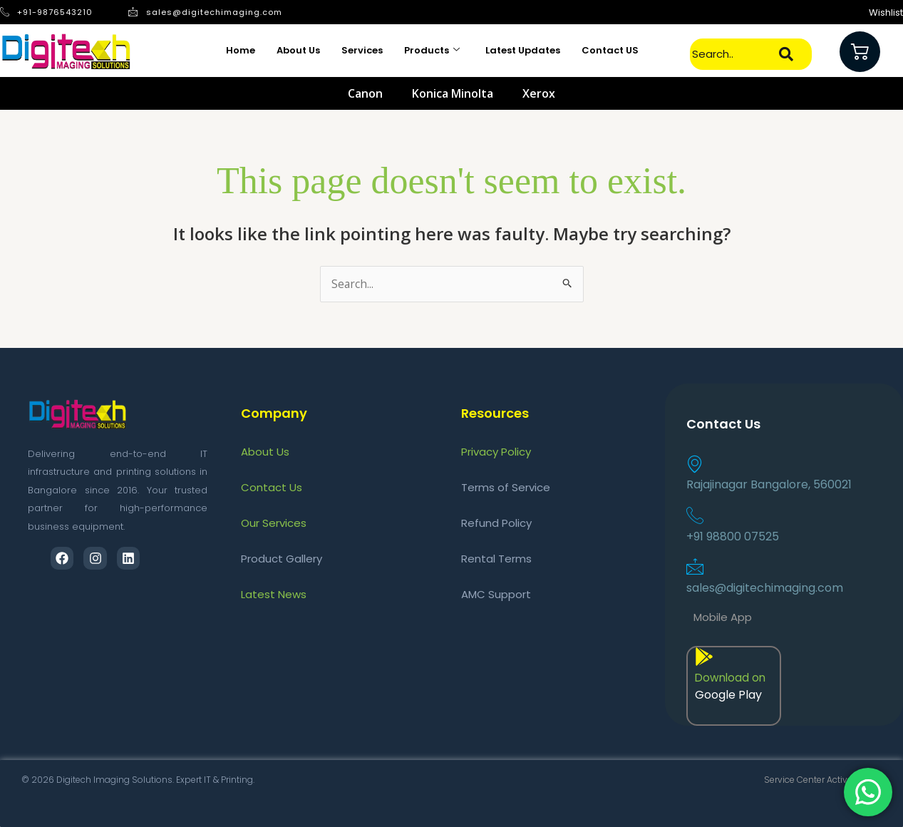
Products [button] (432, 50)
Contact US (610, 50)
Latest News (273, 594)
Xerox (538, 93)
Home (240, 50)
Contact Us (271, 487)
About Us (298, 50)
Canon (365, 93)
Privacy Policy (496, 451)
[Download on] (704, 656)
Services (362, 50)
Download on (731, 678)
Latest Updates (522, 50)
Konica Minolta (452, 93)
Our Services (273, 522)
